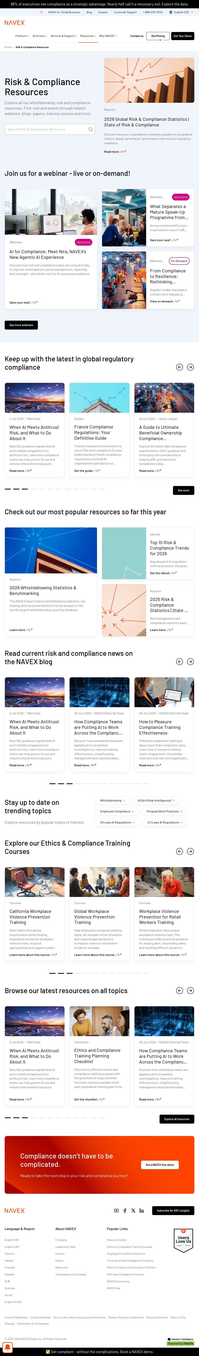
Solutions (39, 35)
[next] (190, 367)
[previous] (179, 367)
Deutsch (10, 1251)
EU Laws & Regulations (165, 820)
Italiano (9, 1258)
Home (8, 47)
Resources (86, 35)
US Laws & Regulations (117, 820)
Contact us (137, 36)
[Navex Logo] (15, 22)
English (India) (13, 1299)
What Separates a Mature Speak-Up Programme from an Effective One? (168, 214)
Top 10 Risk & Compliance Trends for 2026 (169, 546)
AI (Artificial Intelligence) (156, 799)
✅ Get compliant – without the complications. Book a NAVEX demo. (100, 1351)
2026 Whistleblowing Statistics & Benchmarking (43, 589)
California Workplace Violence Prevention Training (30, 916)
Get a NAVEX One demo (160, 1162)
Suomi (8, 1292)
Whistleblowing (112, 799)
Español (9, 1272)
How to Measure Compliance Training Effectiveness (160, 725)
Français (10, 1265)
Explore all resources (176, 1117)
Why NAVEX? (106, 35)
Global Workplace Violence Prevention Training (94, 916)
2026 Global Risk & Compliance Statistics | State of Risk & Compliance (146, 121)
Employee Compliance (117, 810)
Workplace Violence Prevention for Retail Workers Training (160, 916)
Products (21, 35)
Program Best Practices (164, 810)
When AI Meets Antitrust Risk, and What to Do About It (34, 433)
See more (183, 488)
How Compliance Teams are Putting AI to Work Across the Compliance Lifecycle (98, 728)
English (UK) (12, 1244)
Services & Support (62, 35)
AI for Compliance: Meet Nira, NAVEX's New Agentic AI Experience (48, 255)
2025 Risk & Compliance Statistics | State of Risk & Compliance (169, 605)
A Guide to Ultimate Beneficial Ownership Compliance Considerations (160, 436)
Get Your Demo (183, 36)
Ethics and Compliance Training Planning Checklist (97, 1056)
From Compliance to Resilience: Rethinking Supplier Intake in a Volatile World (169, 282)
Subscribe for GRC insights (173, 1208)
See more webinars (21, 325)
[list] (181, 12)
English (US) (12, 1237)
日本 (7, 1279)
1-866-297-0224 (153, 12)
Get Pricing (158, 36)
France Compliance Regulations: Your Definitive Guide (93, 433)
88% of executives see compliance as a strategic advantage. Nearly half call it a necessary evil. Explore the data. (100, 4)
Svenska (10, 1286)
